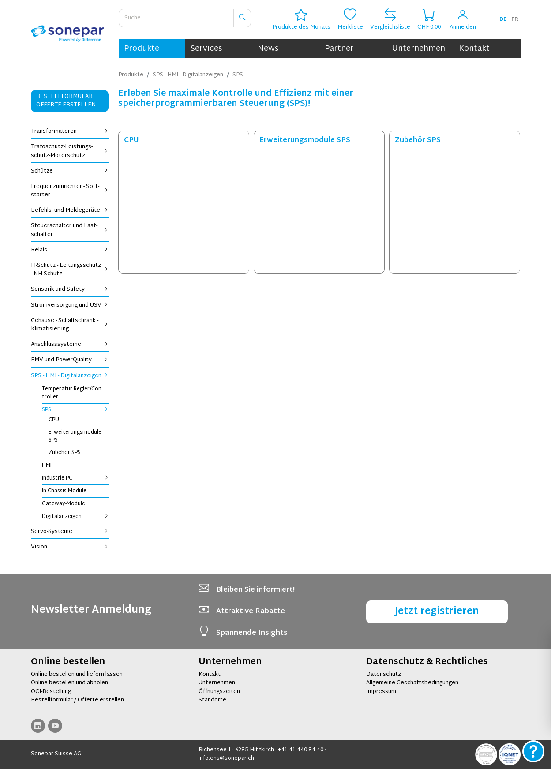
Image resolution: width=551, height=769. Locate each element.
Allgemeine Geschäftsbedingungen (412, 683)
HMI (47, 465)
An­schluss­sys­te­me (70, 344)
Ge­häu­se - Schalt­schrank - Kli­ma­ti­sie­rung (70, 324)
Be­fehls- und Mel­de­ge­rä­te (70, 210)
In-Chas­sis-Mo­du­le (64, 491)
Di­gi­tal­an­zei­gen (75, 517)
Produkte (141, 48)
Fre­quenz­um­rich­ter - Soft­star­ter (70, 190)
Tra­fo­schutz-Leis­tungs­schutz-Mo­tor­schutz (70, 151)
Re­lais (70, 250)
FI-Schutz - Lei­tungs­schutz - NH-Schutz (70, 269)
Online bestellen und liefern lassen (77, 674)
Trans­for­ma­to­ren (70, 131)
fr (514, 19)
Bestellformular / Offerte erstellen (77, 700)
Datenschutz (383, 674)
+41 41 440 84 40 (300, 750)
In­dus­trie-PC (75, 478)
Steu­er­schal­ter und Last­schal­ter (70, 230)
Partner (339, 48)
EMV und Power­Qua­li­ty (70, 360)
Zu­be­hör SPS (65, 453)
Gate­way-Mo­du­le (63, 504)
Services (206, 48)
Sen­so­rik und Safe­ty (70, 289)
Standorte (212, 700)
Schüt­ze (70, 171)
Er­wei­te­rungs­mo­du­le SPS (75, 436)
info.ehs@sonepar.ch (226, 758)
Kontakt (474, 48)
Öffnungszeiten (219, 691)
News (268, 48)
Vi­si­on (70, 547)
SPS (75, 410)
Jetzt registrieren (437, 612)
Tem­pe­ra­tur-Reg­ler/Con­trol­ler (72, 393)
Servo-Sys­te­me (70, 531)
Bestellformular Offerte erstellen (66, 100)
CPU (54, 420)
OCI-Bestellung (51, 691)
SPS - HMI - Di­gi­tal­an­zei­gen (70, 376)
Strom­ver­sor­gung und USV (70, 305)
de (502, 19)
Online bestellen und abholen (69, 683)
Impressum (381, 691)
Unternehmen (418, 48)
